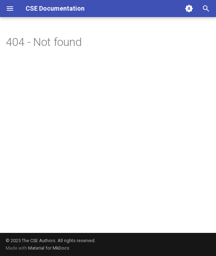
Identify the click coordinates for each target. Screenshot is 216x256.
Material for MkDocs (48, 248)
